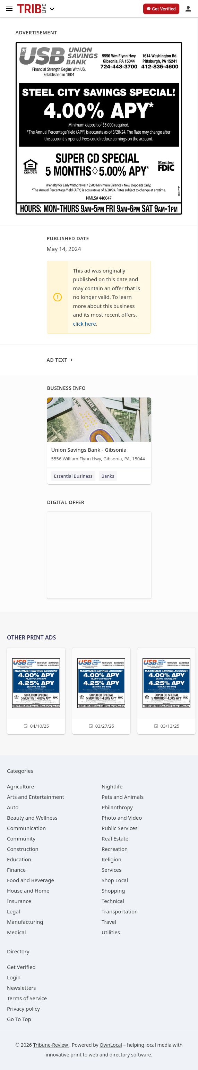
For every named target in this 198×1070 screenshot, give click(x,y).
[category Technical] (113, 900)
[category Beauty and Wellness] (32, 817)
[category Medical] (16, 932)
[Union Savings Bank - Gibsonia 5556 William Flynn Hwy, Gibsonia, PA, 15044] (99, 431)
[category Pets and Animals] (123, 796)
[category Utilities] (111, 932)
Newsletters (21, 987)
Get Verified (21, 966)
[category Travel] (109, 921)
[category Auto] (12, 807)
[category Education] (19, 859)
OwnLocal (111, 1045)
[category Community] (21, 838)
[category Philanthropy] (117, 807)
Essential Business (73, 476)
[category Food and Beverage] (30, 880)
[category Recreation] (115, 848)
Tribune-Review (51, 1045)
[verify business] (161, 9)
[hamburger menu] (9, 8)
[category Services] (111, 869)
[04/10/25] (36, 690)
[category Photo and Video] (122, 817)
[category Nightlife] (112, 786)
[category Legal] (13, 911)
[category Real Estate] (115, 838)
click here (84, 323)
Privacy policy (23, 1008)
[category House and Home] (28, 890)
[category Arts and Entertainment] (35, 796)
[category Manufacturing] (25, 921)
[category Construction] (22, 848)
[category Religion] (111, 859)
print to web (84, 1054)
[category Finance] (16, 869)
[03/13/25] (166, 690)
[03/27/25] (101, 690)
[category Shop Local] (115, 880)
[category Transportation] (120, 911)
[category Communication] (26, 828)
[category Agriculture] (20, 786)
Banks (108, 476)
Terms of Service (27, 998)
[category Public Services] (120, 828)
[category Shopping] (113, 890)
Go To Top (19, 1018)
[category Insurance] (19, 900)
